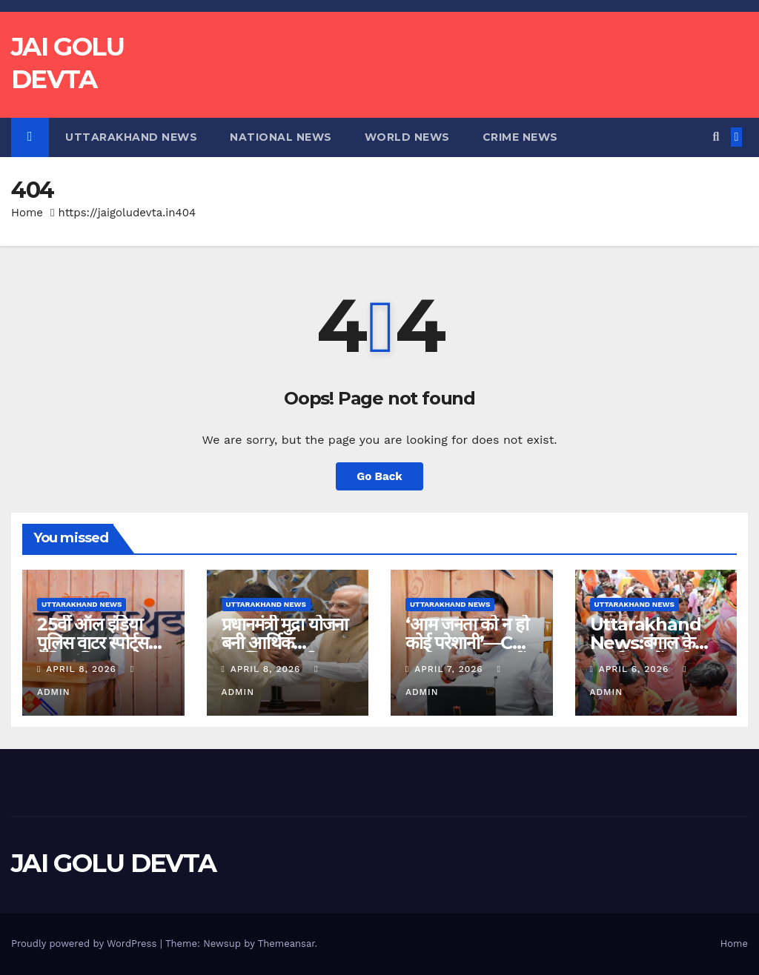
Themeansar (286, 943)
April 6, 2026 (635, 669)
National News (281, 137)
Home (27, 212)
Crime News (520, 137)
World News (407, 137)
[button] (715, 137)
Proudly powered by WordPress (85, 943)
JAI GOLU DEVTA (113, 863)
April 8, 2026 (82, 669)
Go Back (379, 476)
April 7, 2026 (450, 669)
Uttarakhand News (131, 137)
